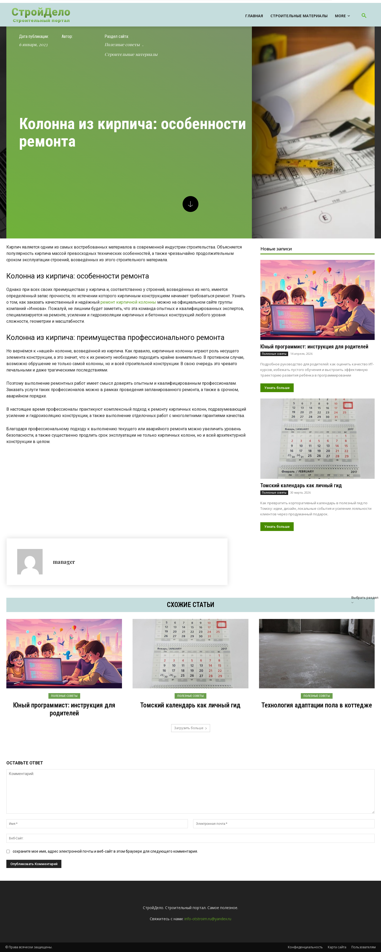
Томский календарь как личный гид (301, 485)
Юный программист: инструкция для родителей (314, 346)
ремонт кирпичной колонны (128, 302)
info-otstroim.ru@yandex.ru (207, 918)
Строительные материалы (131, 54)
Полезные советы (122, 44)
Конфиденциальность (305, 947)
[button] (364, 15)
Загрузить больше (190, 728)
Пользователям (363, 947)
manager (64, 561)
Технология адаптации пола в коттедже (316, 705)
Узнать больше (277, 388)
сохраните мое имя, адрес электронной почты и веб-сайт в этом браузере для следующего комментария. (105, 851)
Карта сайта (337, 947)
